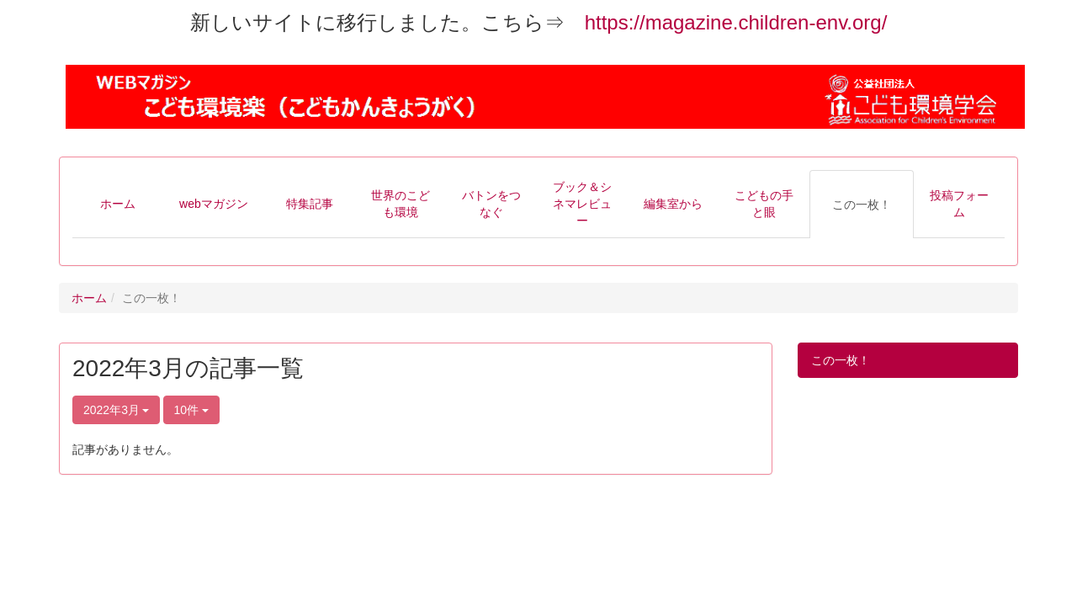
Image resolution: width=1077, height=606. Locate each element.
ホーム (89, 298)
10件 (191, 410)
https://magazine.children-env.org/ (736, 22)
